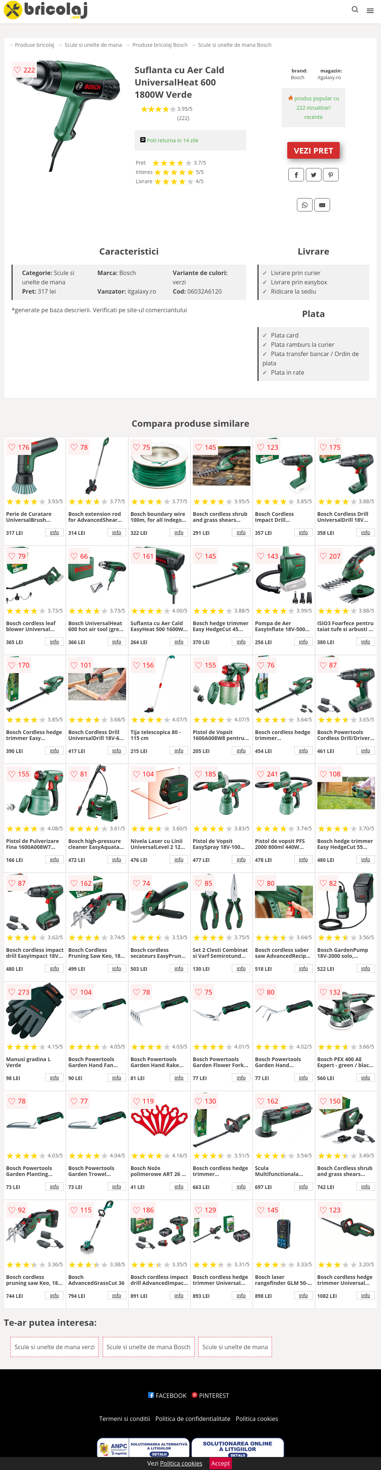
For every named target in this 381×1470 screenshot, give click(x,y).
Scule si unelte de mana (93, 44)
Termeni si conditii (124, 1419)
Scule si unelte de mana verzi (55, 1347)
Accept (220, 1463)
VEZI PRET (313, 150)
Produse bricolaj (34, 44)
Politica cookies (257, 1419)
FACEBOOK (167, 1396)
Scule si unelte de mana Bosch (235, 44)
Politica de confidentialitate (193, 1419)
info (54, 532)
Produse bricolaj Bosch (160, 44)
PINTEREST (210, 1396)
